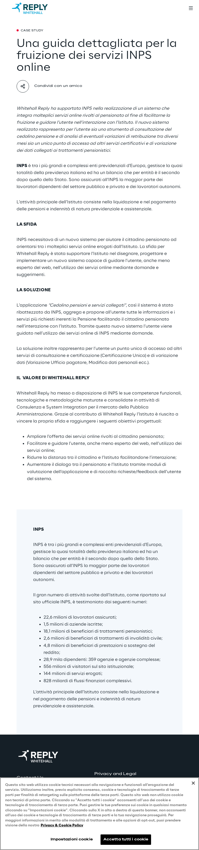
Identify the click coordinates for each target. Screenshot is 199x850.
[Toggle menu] (190, 8)
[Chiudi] (193, 783)
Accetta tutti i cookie (125, 839)
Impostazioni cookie (72, 839)
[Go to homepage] (35, 8)
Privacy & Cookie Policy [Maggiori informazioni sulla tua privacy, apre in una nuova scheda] (62, 826)
